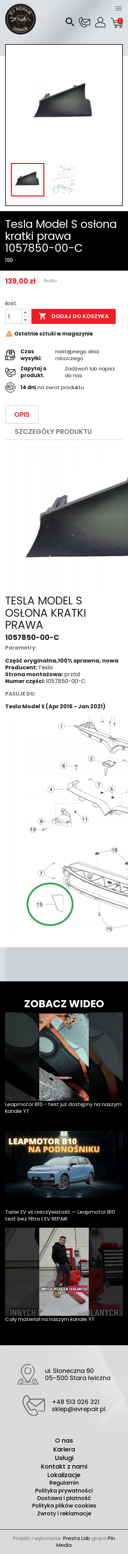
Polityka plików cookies (64, 1506)
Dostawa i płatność (64, 1498)
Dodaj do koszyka (74, 316)
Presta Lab (76, 1538)
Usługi (64, 1458)
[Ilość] (13, 316)
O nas (64, 1440)
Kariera (64, 1449)
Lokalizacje (64, 1475)
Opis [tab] (22, 414)
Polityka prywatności (64, 1491)
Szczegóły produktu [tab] (53, 431)
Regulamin (64, 1483)
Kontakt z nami (64, 1466)
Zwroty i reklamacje (64, 1513)
